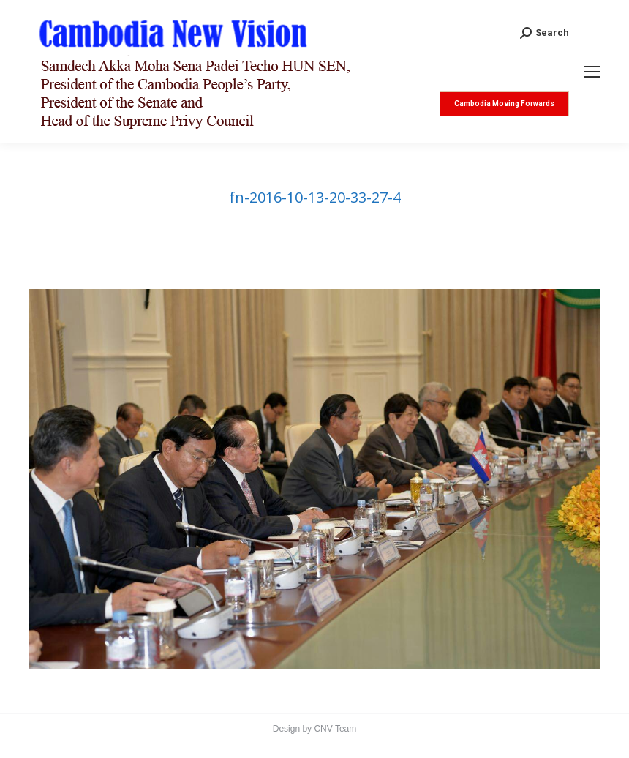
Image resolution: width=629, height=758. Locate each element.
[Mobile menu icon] (592, 72)
